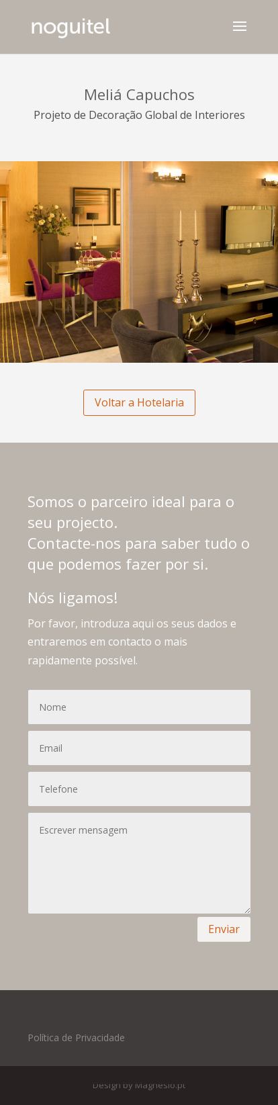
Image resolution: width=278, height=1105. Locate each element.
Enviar (224, 929)
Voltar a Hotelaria (139, 402)
